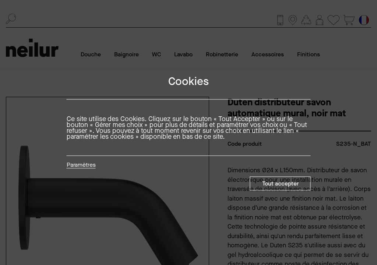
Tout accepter (280, 183)
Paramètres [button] (81, 165)
